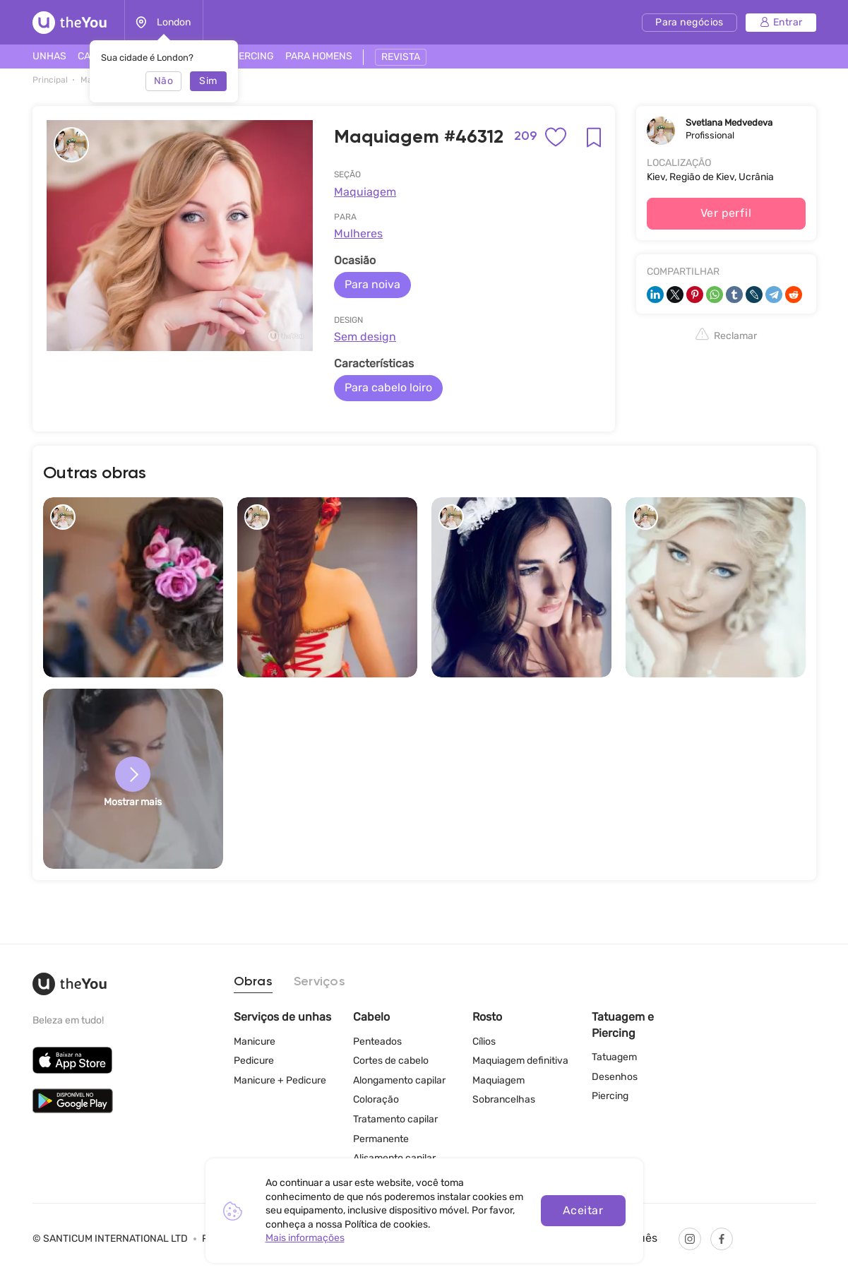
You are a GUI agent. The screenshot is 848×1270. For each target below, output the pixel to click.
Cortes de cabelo (391, 1061)
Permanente (381, 1139)
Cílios (484, 1041)
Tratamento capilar (395, 1119)
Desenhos (615, 1077)
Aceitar (583, 1210)
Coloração (376, 1099)
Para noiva (372, 284)
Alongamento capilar (399, 1080)
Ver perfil (726, 213)
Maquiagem (365, 191)
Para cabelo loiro (388, 387)
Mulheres (358, 233)
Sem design (365, 336)
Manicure (254, 1041)
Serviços (319, 981)
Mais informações (305, 1238)
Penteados (377, 1041)
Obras (253, 981)
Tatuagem (614, 1057)
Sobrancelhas (503, 1099)
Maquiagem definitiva (520, 1061)
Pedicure (254, 1061)
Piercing (610, 1096)
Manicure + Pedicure (280, 1080)
